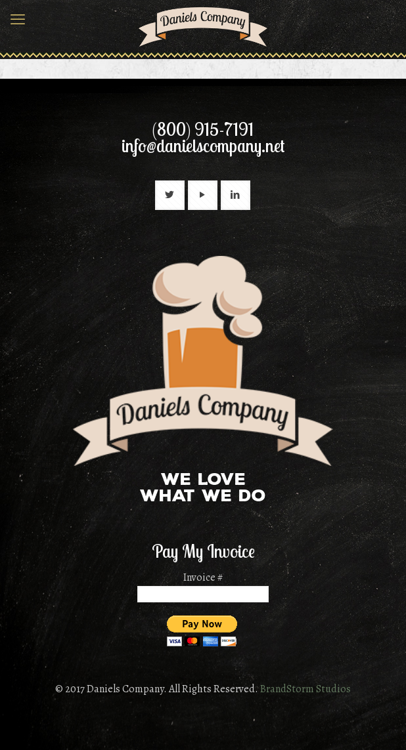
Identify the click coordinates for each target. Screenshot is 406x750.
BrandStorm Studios (305, 689)
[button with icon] (170, 195)
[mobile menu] (18, 20)
